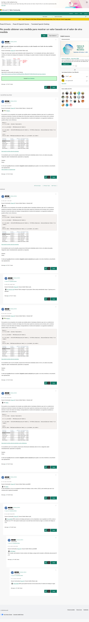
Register (71, 13)
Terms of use (79, 612)
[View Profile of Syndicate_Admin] (13, 41)
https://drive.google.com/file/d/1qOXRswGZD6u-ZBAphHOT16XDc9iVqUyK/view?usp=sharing (23, 74)
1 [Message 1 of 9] (5, 84)
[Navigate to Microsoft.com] (4, 10)
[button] (44, 35)
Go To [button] (85, 13)
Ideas (35, 10)
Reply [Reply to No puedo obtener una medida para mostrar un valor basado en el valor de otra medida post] (54, 87)
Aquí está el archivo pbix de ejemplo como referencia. (14, 446)
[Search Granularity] (47, 16)
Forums (23, 10)
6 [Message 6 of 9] (5, 466)
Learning (53, 10)
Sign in (76, 13)
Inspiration (29, 10)
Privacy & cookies (71, 612)
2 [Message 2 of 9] (5, 497)
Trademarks (85, 612)
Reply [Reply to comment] (54, 177)
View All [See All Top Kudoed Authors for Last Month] (64, 83)
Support (59, 10)
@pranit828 (9, 521)
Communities (41, 10)
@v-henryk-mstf (10, 291)
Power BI (13, 50)
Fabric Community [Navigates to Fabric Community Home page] (14, 10)
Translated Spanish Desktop (40, 24)
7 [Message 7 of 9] (5, 174)
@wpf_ (8, 110)
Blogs (48, 10)
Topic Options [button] (52, 35)
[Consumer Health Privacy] (18, 617)
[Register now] (66, 64)
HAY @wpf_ (13, 554)
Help (81, 13)
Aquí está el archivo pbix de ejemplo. (10, 152)
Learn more (67, 19)
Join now (3, 5)
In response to (11, 282)
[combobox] (70, 16)
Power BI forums (5, 24)
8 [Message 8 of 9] (5, 266)
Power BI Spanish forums (21, 24)
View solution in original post (8, 170)
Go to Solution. (31, 78)
